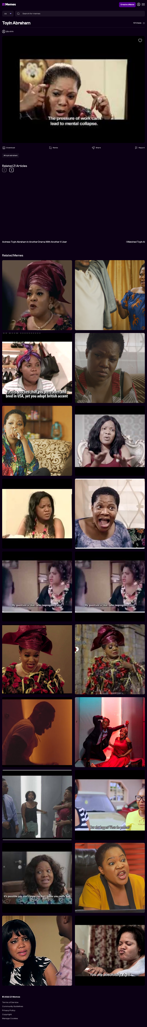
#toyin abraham (11, 155)
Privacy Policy (8, 1010)
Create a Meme (127, 5)
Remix (53, 148)
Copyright (7, 1014)
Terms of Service (10, 1002)
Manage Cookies (10, 1018)
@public (10, 31)
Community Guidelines (12, 1006)
